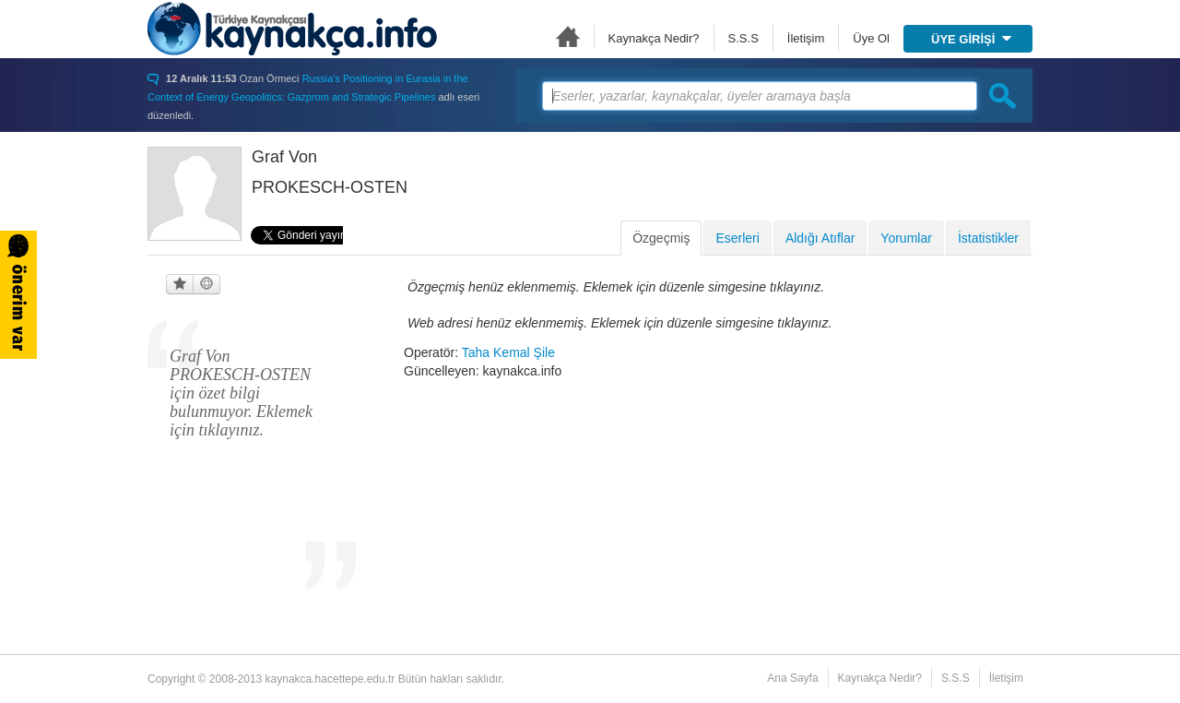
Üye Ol (871, 38)
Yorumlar (906, 238)
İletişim (805, 38)
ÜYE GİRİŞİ (971, 39)
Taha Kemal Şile (508, 352)
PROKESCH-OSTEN (329, 187)
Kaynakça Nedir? (654, 38)
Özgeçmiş (661, 238)
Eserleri (737, 238)
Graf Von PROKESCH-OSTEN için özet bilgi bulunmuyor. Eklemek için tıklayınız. (241, 393)
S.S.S (743, 38)
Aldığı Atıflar (820, 238)
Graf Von (284, 157)
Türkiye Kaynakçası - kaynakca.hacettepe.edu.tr (292, 28)
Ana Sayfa (568, 36)
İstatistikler (988, 238)
